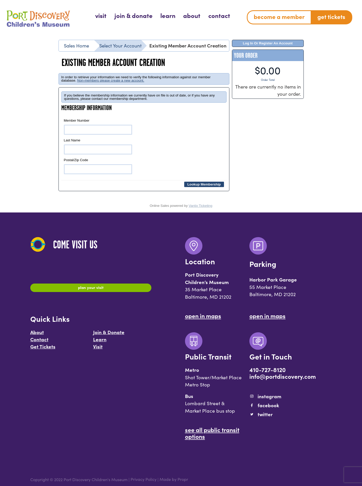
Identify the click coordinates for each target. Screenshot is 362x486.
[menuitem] (100, 15)
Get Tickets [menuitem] (331, 16)
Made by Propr (174, 479)
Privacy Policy (143, 479)
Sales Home (76, 45)
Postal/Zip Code (98, 166)
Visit (98, 348)
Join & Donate (108, 334)
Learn (99, 341)
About (37, 334)
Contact (39, 341)
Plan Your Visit (90, 288)
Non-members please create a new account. (110, 80)
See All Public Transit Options (212, 432)
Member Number (98, 127)
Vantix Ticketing (200, 206)
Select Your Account (120, 45)
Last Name (98, 146)
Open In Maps (203, 316)
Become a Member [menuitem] (279, 16)
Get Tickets (42, 348)
